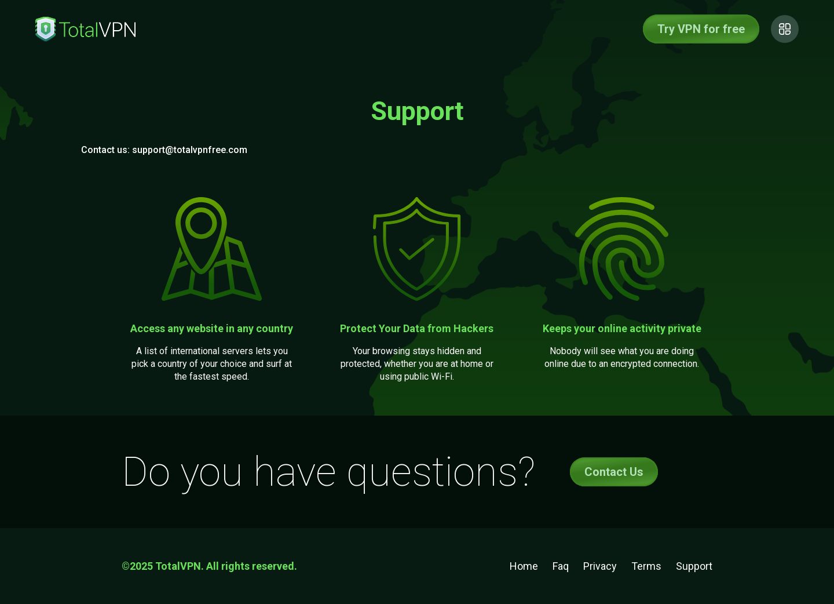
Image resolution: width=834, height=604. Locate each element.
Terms (646, 566)
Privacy (600, 566)
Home (524, 566)
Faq (561, 566)
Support (694, 566)
